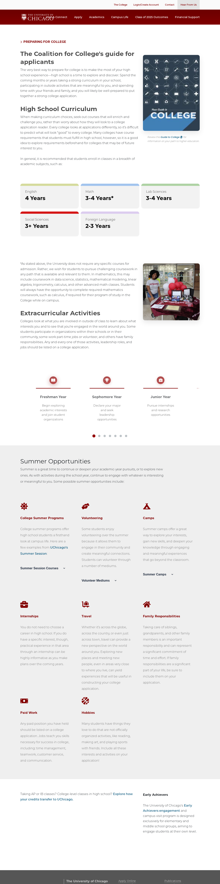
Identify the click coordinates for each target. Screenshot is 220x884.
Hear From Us (189, 4)
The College (120, 4)
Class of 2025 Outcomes (151, 20)
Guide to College (170, 143)
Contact (169, 4)
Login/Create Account (146, 4)
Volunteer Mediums (100, 587)
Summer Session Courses (43, 574)
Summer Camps (159, 580)
